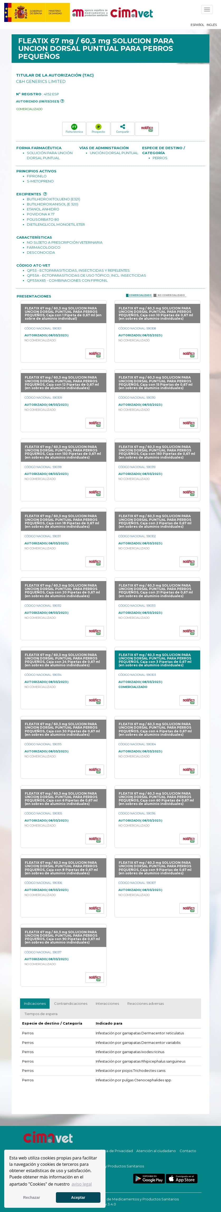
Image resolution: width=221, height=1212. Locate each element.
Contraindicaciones (70, 1003)
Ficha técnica (74, 128)
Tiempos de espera (41, 1014)
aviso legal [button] (81, 1184)
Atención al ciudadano (156, 1151)
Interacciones (107, 1003)
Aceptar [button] (78, 1197)
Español (197, 25)
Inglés (211, 25)
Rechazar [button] (31, 1197)
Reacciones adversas (145, 1003)
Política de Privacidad (114, 1151)
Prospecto (98, 128)
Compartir (122, 128)
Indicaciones (35, 1003)
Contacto (188, 1151)
